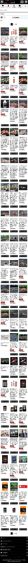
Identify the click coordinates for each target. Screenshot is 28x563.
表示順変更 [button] (15, 17)
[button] (1, 1)
